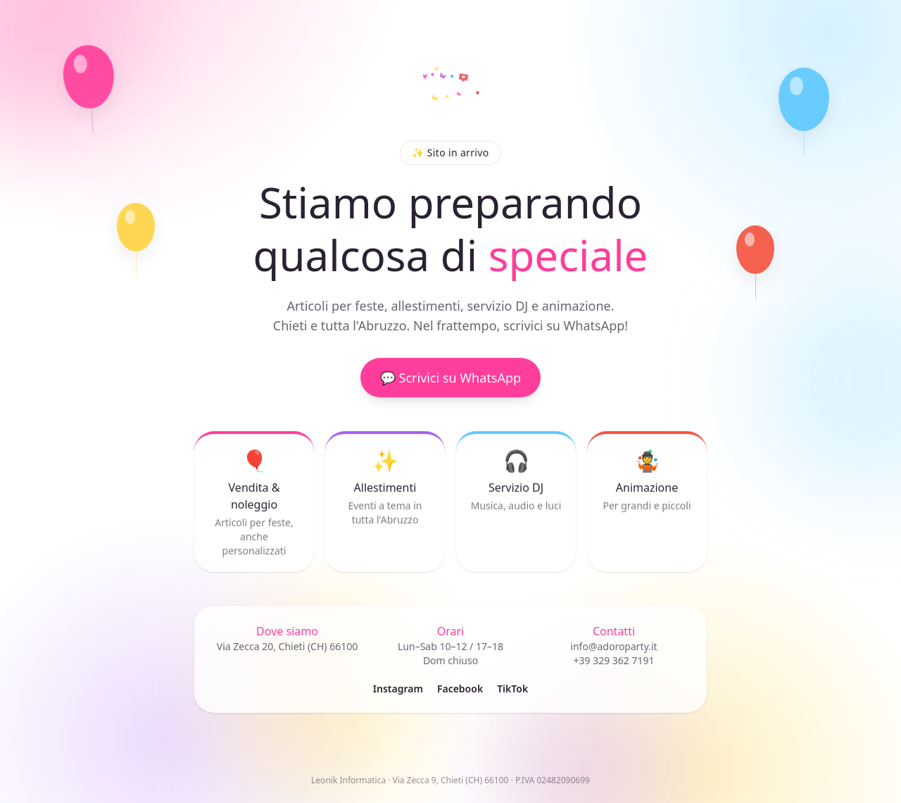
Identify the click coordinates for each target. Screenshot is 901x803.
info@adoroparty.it (613, 646)
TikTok (512, 688)
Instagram (398, 688)
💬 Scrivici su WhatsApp (450, 379)
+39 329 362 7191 (613, 660)
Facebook (460, 688)
